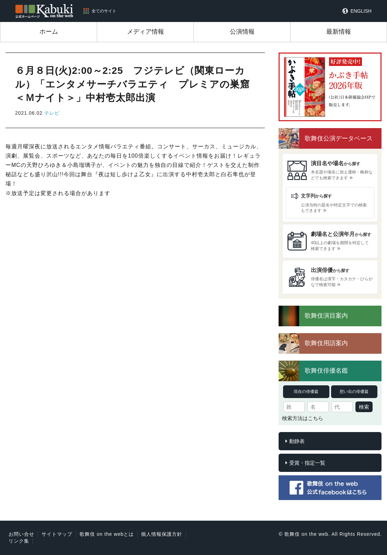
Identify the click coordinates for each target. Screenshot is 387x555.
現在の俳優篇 (306, 391)
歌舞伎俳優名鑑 (326, 370)
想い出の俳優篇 (354, 391)
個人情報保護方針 (161, 534)
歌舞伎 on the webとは (107, 534)
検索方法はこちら (302, 418)
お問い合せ (21, 534)
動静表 (297, 441)
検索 (364, 407)
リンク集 (19, 541)
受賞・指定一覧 (307, 463)
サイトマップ (57, 534)
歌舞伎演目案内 (326, 315)
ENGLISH (360, 11)
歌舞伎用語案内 (326, 343)
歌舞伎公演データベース (339, 138)
